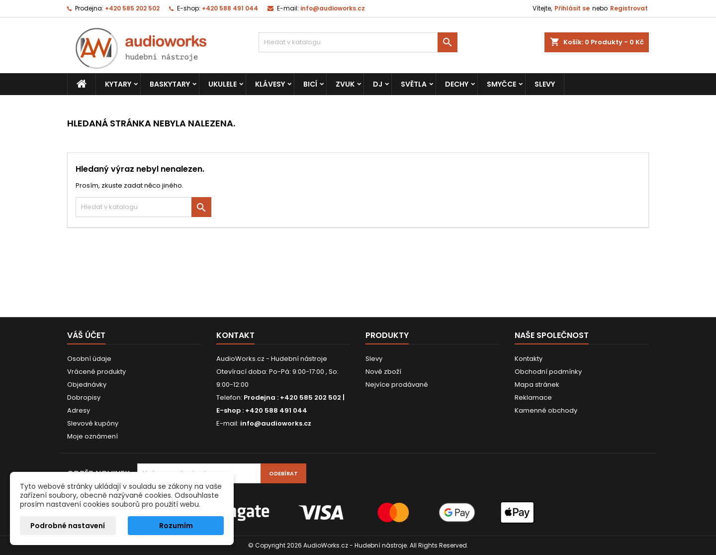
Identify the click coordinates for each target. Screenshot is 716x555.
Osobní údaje (89, 358)
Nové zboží (383, 371)
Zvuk (345, 84)
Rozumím (176, 526)
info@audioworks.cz (332, 8)
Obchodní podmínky (548, 371)
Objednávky (86, 384)
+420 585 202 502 (132, 8)
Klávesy (270, 84)
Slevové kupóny (92, 423)
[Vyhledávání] (358, 42)
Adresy (78, 410)
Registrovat (629, 8)
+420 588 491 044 (230, 8)
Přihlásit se (572, 8)
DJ (377, 84)
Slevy (545, 84)
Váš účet (86, 335)
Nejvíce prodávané (396, 384)
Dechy (456, 84)
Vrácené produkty (96, 371)
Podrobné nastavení (67, 526)
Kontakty (528, 358)
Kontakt (235, 335)
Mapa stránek (537, 384)
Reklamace (533, 397)
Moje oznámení (92, 436)
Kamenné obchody (546, 410)
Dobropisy (83, 397)
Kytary (118, 84)
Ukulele (222, 84)
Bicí (310, 84)
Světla (414, 84)
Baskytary (170, 84)
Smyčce (501, 84)
